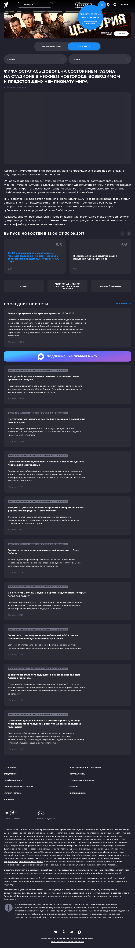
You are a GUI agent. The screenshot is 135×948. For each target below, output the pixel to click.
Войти (124, 5)
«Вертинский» (11, 861)
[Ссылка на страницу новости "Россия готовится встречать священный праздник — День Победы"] (67, 558)
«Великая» (115, 858)
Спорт (23, 286)
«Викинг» (92, 858)
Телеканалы (10, 899)
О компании (10, 768)
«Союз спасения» (63, 858)
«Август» (19, 858)
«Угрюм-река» (80, 858)
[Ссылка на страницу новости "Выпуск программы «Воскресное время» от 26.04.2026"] (67, 328)
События (73, 787)
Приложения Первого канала (18, 787)
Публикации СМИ (77, 793)
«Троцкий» (103, 858)
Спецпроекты (10, 774)
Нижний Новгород (111, 286)
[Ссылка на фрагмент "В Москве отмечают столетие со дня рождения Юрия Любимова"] (100, 256)
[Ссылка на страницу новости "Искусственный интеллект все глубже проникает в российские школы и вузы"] (67, 427)
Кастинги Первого (13, 793)
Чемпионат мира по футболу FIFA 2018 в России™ (67, 286)
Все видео (9, 799)
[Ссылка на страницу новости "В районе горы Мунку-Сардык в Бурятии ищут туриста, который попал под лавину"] (67, 601)
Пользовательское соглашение (85, 768)
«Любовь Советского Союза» (38, 858)
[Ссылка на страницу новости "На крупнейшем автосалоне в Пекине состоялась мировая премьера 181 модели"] (67, 384)
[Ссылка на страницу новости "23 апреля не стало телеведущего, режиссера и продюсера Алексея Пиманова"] (67, 685)
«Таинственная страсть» (31, 861)
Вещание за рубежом (46, 815)
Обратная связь (77, 774)
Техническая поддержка (81, 780)
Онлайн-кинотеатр (13, 780)
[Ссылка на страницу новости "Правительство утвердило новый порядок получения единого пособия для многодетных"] (67, 471)
